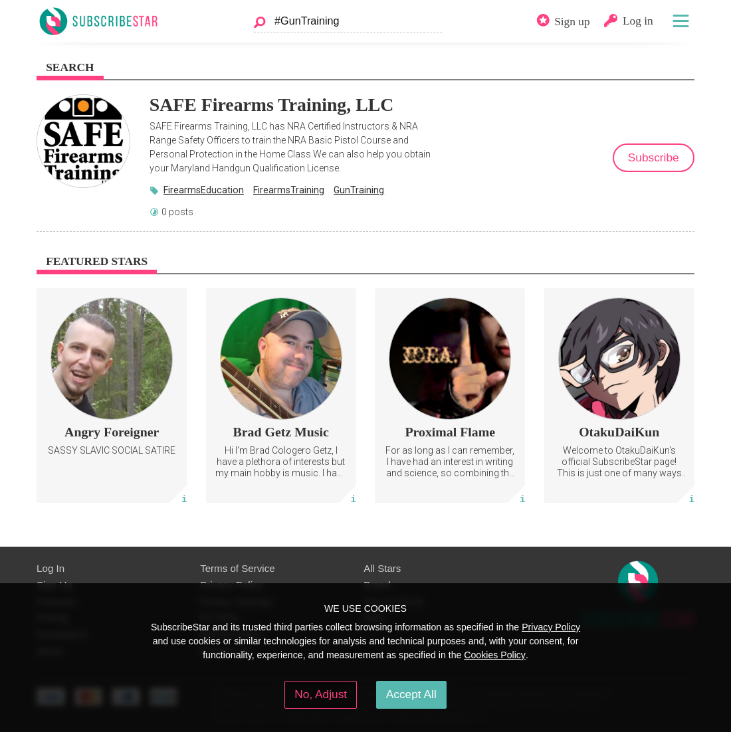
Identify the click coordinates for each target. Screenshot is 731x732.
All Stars (382, 568)
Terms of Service (237, 568)
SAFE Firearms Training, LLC (272, 104)
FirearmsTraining (288, 190)
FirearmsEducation (203, 190)
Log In (50, 568)
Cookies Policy (495, 655)
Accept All (411, 694)
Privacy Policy (551, 627)
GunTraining (359, 190)
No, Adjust (320, 694)
